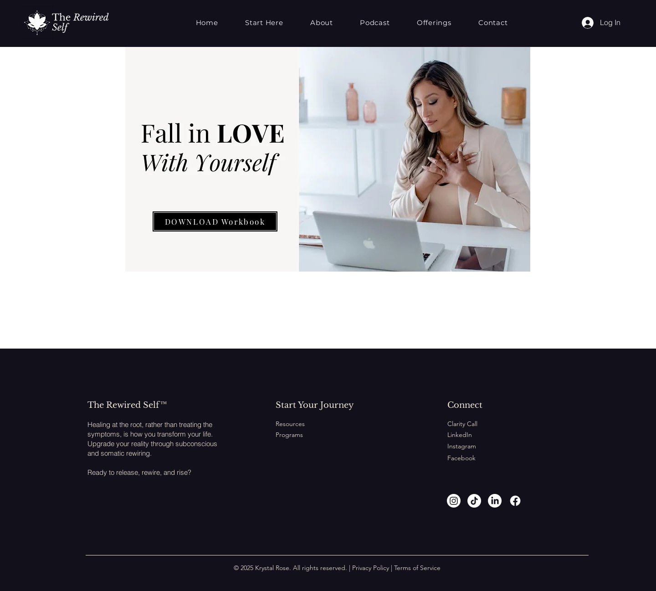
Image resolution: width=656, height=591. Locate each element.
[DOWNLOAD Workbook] (215, 221)
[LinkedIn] (495, 501)
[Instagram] (454, 501)
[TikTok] (474, 501)
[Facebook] (515, 501)
